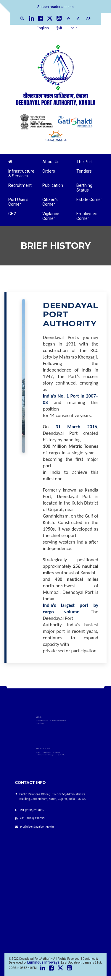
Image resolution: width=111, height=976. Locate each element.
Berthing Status (84, 187)
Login (73, 28)
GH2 (12, 213)
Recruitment (20, 185)
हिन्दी (59, 28)
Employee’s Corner (86, 216)
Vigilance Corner (50, 216)
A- (68, 18)
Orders (48, 171)
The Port (84, 161)
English (43, 28)
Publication (52, 185)
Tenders (84, 171)
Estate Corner (89, 199)
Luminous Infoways (43, 962)
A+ (88, 18)
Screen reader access (55, 7)
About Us (50, 161)
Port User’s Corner (18, 202)
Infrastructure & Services (21, 173)
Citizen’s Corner (50, 202)
